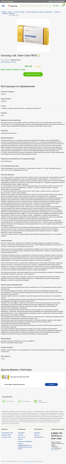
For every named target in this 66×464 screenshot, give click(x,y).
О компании (21, 432)
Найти (56, 5)
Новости (20, 439)
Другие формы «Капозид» (8, 62)
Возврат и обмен (6, 435)
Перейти (51, 384)
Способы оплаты (6, 437)
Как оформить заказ (7, 432)
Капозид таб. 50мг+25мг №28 (19, 377)
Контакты (20, 435)
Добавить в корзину (33, 74)
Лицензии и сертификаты (25, 441)
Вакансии (36, 435)
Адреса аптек (21, 437)
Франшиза (37, 432)
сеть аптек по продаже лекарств (27, 461)
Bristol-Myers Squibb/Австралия (14, 384)
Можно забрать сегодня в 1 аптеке (13, 69)
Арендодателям (38, 437)
